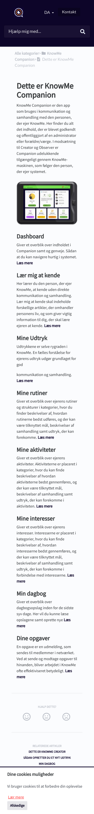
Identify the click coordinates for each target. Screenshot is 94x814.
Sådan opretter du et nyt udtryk (47, 758)
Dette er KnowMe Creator (47, 752)
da (47, 12)
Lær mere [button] (16, 797)
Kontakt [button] (69, 12)
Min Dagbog (47, 764)
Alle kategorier (27, 53)
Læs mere (25, 263)
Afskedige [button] (17, 805)
